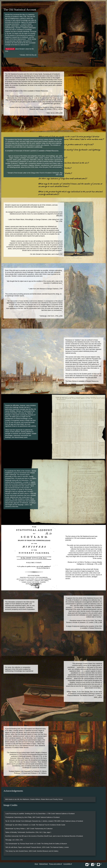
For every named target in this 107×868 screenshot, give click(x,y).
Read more (9, 49)
